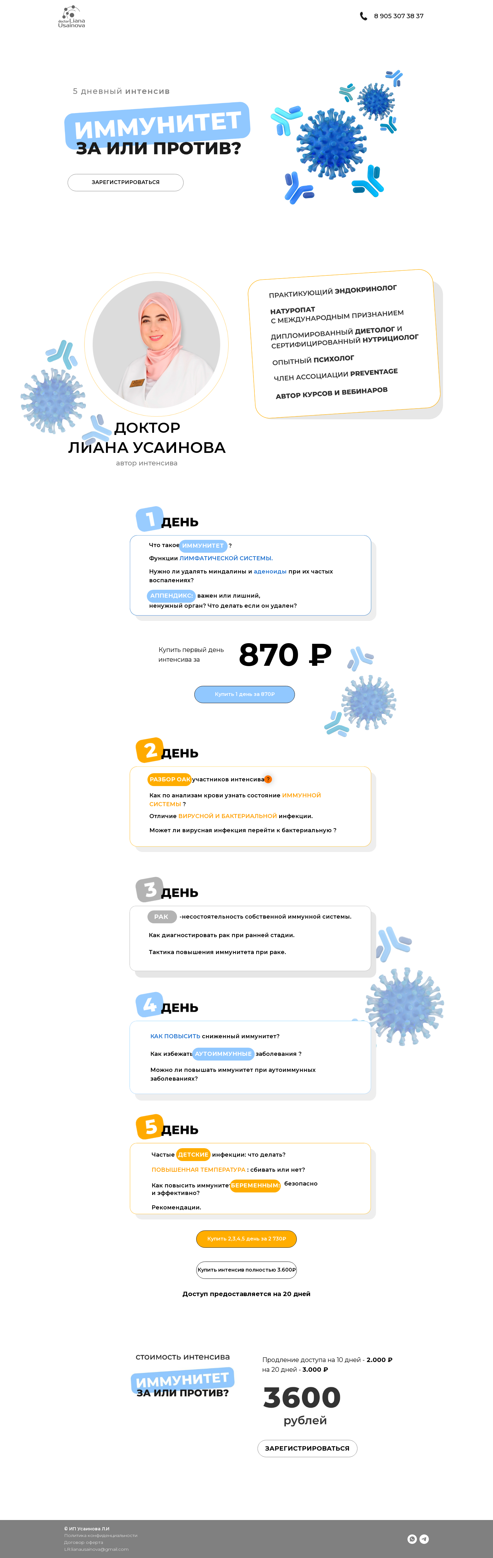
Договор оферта (83, 1542)
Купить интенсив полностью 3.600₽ (246, 1270)
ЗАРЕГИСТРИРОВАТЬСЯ (126, 182)
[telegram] (424, 1539)
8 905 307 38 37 (399, 16)
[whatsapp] (412, 1539)
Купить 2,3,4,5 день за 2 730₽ (246, 1239)
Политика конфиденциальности (100, 1535)
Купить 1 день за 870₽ (245, 694)
